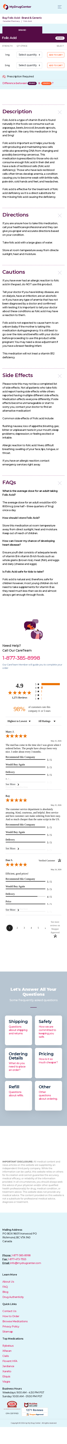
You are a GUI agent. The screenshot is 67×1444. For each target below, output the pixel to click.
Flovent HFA (9, 1361)
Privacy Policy (10, 1326)
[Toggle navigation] (59, 6)
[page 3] (24, 928)
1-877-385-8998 (21, 1255)
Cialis (5, 1356)
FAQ (5, 1286)
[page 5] (38, 928)
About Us (8, 1281)
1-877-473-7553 (17, 1259)
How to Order (10, 1316)
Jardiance (8, 1366)
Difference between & (27, 83)
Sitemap (7, 1331)
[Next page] (45, 928)
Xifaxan (6, 1350)
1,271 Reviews (19, 697)
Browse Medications (15, 1321)
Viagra (6, 1381)
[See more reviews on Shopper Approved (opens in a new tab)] (55, 927)
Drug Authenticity (13, 1297)
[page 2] (17, 928)
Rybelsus (8, 1345)
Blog (5, 1291)
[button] (33, 111)
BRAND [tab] (22, 30)
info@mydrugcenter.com (25, 1263)
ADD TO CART (56, 55)
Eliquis (6, 1376)
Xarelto (6, 1371)
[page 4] (31, 928)
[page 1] (9, 928)
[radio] (48, 684)
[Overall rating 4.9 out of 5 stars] (20, 692)
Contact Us (9, 1311)
